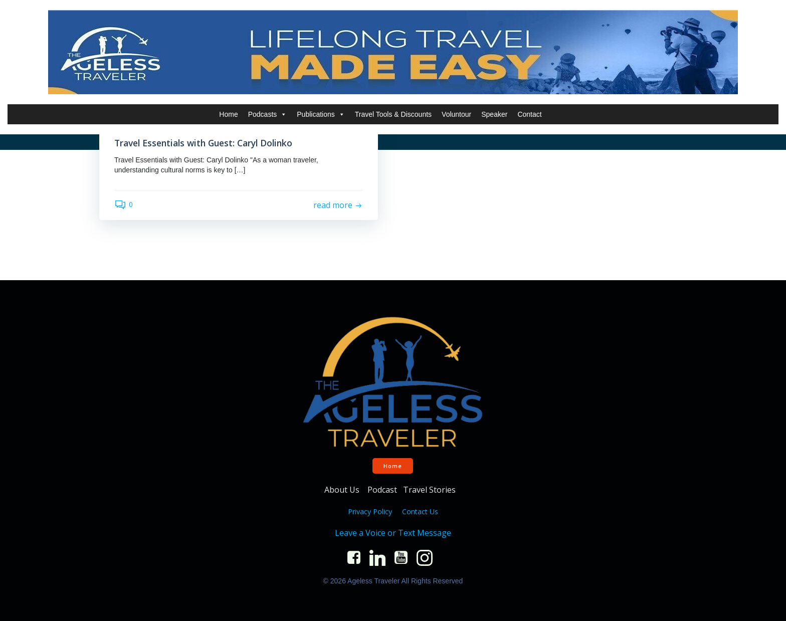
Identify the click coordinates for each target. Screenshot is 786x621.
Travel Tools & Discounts (393, 114)
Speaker (494, 114)
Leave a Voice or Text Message (393, 532)
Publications (321, 114)
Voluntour (456, 114)
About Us (342, 489)
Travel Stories (430, 489)
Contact (529, 114)
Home (228, 114)
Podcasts (267, 114)
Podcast (382, 489)
